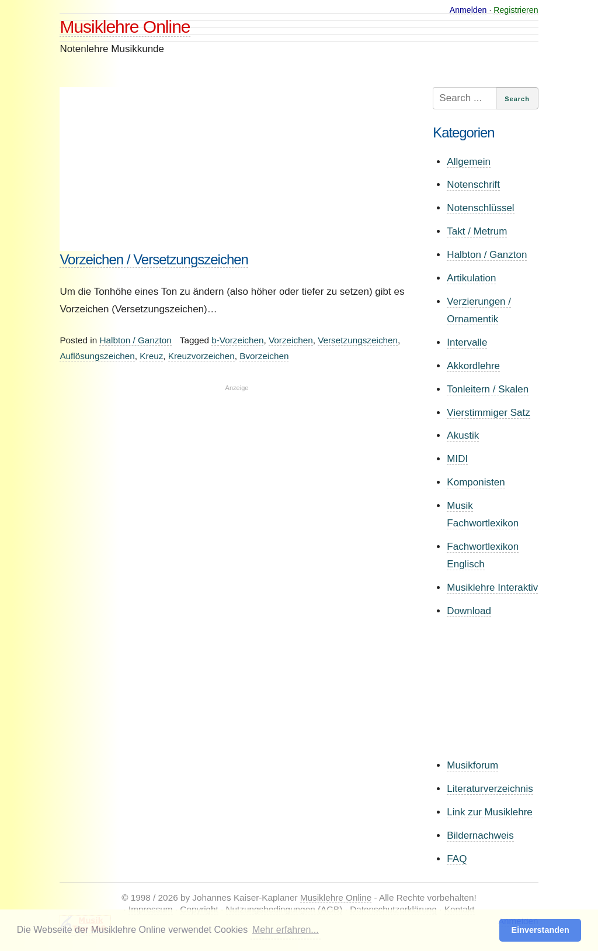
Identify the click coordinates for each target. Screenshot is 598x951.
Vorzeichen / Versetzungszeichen (154, 259)
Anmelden (468, 10)
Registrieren (515, 10)
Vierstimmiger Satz (488, 412)
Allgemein (469, 161)
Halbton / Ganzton (135, 340)
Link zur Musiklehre (489, 812)
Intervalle (467, 342)
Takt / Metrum (477, 231)
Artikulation (471, 278)
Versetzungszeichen (358, 340)
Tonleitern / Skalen (488, 389)
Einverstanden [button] (540, 930)
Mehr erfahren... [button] (285, 930)
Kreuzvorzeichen (201, 356)
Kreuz (151, 356)
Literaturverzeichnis (490, 788)
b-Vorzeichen (237, 340)
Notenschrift (473, 184)
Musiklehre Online (125, 26)
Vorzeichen (291, 340)
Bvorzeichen (263, 356)
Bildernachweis (480, 835)
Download (469, 610)
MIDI (457, 458)
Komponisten (476, 482)
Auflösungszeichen (97, 356)
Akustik (463, 435)
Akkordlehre (473, 365)
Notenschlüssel (480, 207)
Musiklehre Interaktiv (492, 587)
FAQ (457, 858)
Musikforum (472, 765)
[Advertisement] (236, 169)
